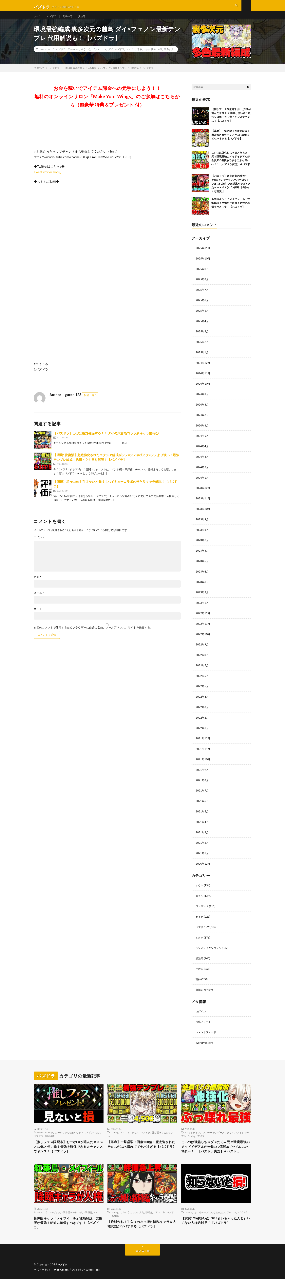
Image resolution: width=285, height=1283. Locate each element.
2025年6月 (202, 306)
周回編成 (49, 1131)
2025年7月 (202, 296)
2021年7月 (202, 789)
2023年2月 (202, 594)
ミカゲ (200, 934)
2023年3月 (202, 584)
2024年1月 (202, 481)
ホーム (38, 19)
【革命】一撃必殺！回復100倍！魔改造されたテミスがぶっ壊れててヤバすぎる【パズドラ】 (230, 141)
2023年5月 (202, 563)
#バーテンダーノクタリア (220, 1128)
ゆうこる (85, 56)
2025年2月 (202, 347)
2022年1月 (202, 727)
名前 (37, 584)
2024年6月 (202, 429)
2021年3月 (202, 830)
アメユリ (202, 1131)
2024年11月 (203, 378)
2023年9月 (202, 522)
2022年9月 (202, 645)
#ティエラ (42, 1215)
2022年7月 (202, 666)
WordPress (95, 1274)
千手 (139, 56)
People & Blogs (45, 1128)
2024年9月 (202, 399)
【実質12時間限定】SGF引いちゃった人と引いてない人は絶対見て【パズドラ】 (216, 1224)
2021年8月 (202, 779)
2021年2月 (202, 840)
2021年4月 (202, 820)
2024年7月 (202, 419)
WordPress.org (205, 1038)
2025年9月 (202, 275)
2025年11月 (203, 255)
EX (95, 1215)
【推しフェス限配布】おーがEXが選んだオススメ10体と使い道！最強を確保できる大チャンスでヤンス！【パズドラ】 (67, 1143)
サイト (38, 616)
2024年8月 (202, 409)
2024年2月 (202, 471)
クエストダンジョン (89, 1128)
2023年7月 (202, 542)
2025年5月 (202, 316)
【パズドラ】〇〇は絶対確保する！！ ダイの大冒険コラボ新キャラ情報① (106, 440)
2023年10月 (203, 512)
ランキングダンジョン (209, 944)
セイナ (200, 913)
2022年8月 (202, 656)
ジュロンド (202, 903)
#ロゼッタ (54, 1215)
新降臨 (115, 1218)
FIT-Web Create (59, 1274)
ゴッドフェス (99, 56)
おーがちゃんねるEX (66, 1128)
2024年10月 (203, 388)
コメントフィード (207, 1027)
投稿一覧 (89, 402)
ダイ (110, 56)
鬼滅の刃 (70, 19)
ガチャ (200, 893)
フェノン (131, 56)
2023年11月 (203, 501)
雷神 (198, 975)
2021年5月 (202, 810)
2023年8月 (202, 532)
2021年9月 (202, 769)
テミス (135, 1128)
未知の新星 (150, 56)
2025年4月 (202, 327)
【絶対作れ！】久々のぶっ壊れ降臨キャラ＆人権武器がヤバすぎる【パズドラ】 (142, 1227)
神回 (160, 56)
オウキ (200, 883)
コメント (39, 544)
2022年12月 (203, 614)
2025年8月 (202, 286)
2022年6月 (202, 676)
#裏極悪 (88, 1215)
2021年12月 (203, 738)
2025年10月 (203, 265)
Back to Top (142, 1255)
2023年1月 (202, 604)
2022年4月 (202, 697)
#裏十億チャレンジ (72, 1215)
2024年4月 (202, 450)
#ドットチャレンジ (195, 1128)
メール (39, 600)
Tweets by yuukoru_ (47, 179)
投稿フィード (204, 1017)
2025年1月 (202, 357)
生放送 (200, 965)
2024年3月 (202, 460)
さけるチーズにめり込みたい (209, 1215)
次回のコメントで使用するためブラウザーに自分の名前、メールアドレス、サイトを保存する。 (93, 634)
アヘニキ (125, 1128)
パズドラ (53, 19)
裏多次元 (169, 56)
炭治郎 (87, 19)
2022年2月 (202, 717)
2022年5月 (202, 686)
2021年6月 (202, 799)
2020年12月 (203, 861)
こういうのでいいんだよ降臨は (137, 1215)
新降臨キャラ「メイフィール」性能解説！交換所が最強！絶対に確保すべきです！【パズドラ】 (230, 210)
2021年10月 (203, 758)
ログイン (201, 1007)
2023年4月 (202, 573)
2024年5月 (202, 440)
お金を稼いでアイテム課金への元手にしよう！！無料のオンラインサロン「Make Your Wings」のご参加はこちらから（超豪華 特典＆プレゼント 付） (107, 103)
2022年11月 (203, 625)
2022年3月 (202, 707)
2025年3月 (202, 337)
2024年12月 (203, 368)
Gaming (75, 56)
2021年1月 (202, 851)
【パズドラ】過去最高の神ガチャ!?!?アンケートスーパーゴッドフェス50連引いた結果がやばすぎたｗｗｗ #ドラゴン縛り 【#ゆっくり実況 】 (231, 190)
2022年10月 (203, 635)
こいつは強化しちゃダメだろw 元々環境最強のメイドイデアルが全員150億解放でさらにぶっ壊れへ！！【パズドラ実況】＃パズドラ (230, 167)
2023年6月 (202, 553)
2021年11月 (203, 748)
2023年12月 (203, 491)
